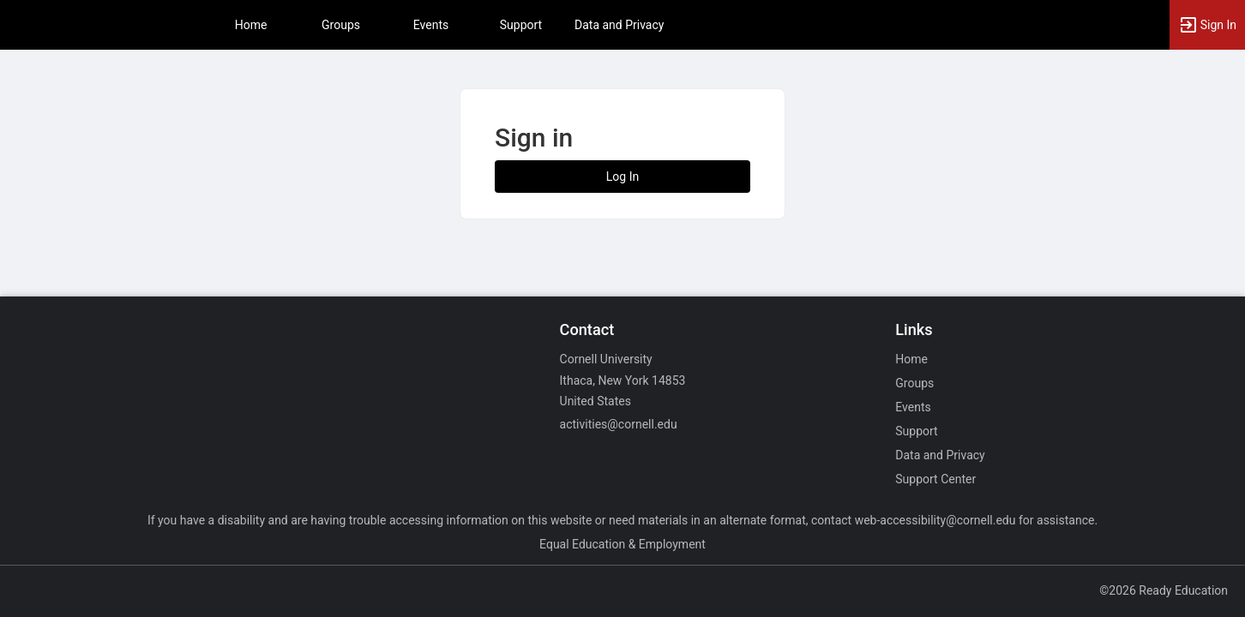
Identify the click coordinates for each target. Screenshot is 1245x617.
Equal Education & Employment (622, 544)
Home (911, 359)
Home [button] (251, 25)
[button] (1207, 25)
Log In (622, 176)
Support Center (935, 479)
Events (430, 25)
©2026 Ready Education (1163, 590)
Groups (341, 25)
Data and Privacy (619, 25)
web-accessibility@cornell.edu (935, 520)
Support (521, 25)
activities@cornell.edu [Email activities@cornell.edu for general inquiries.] (618, 424)
